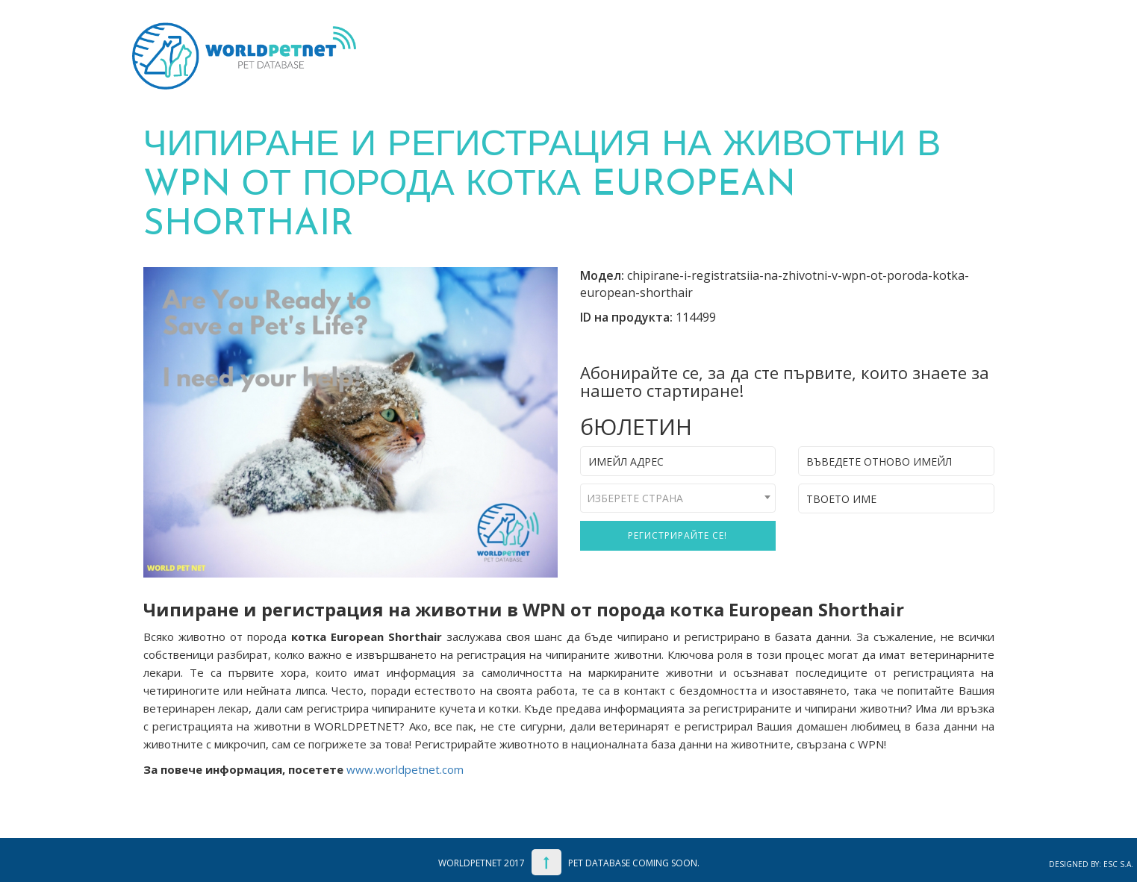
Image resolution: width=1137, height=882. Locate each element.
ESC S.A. (1118, 864)
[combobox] (678, 498)
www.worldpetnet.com (405, 769)
